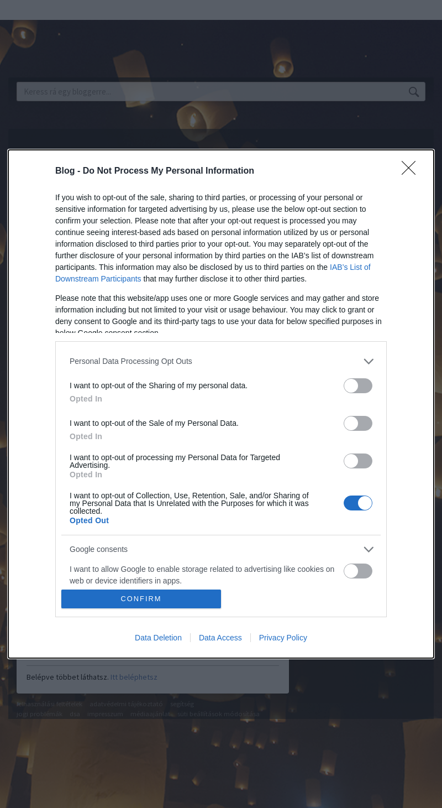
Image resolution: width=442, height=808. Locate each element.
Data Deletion (158, 637)
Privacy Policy (283, 637)
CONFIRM (141, 599)
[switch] (358, 385)
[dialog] (221, 404)
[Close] (412, 171)
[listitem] (221, 361)
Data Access (220, 637)
